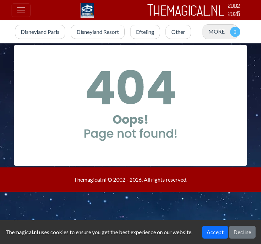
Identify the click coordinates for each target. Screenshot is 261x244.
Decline (242, 232)
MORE (216, 31)
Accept (215, 232)
